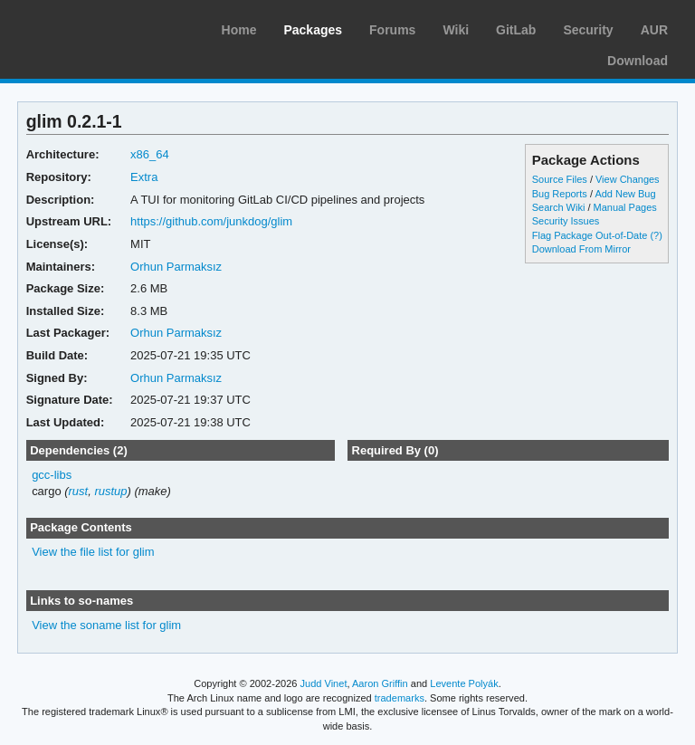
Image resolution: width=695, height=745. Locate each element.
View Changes (627, 179)
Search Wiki (559, 207)
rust (79, 491)
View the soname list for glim (106, 625)
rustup (110, 491)
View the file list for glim (93, 552)
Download (637, 60)
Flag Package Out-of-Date (590, 235)
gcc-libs (51, 475)
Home (239, 30)
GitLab (516, 30)
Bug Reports (559, 193)
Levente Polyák (464, 683)
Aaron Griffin (380, 683)
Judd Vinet (324, 683)
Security (588, 30)
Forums (392, 30)
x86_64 (149, 154)
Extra (143, 177)
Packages (312, 30)
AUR (654, 30)
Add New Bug (625, 193)
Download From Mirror (581, 249)
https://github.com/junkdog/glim (211, 221)
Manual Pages (625, 207)
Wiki (456, 30)
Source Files (559, 179)
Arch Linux (100, 27)
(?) (656, 235)
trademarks (399, 697)
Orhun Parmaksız (176, 266)
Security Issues (565, 220)
